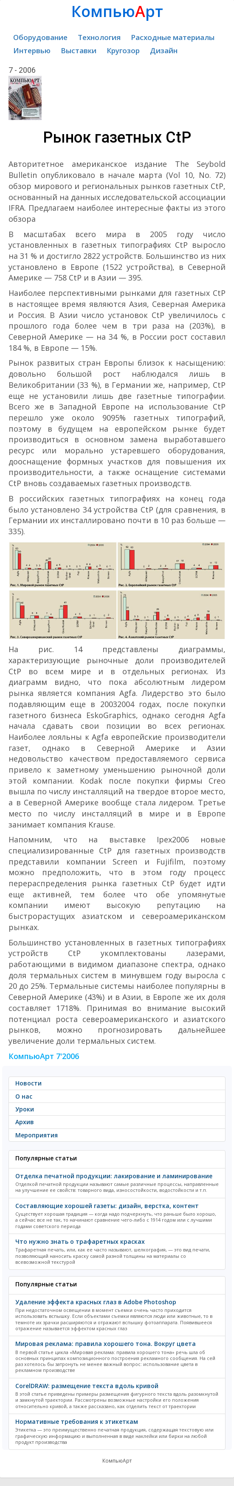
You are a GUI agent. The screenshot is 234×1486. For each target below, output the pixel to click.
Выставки (78, 50)
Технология (99, 37)
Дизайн (164, 50)
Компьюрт (117, 11)
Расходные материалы (172, 37)
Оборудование (40, 37)
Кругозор (123, 50)
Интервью (32, 50)
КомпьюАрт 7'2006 (43, 1056)
